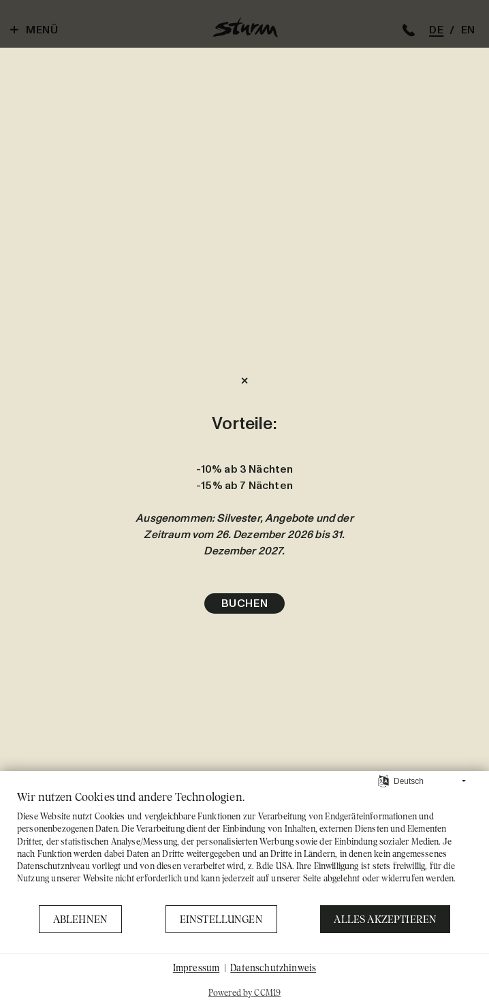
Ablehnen (80, 919)
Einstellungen (221, 919)
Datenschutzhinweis (273, 967)
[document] (244, 846)
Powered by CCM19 (244, 992)
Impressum (196, 967)
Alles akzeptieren (385, 919)
